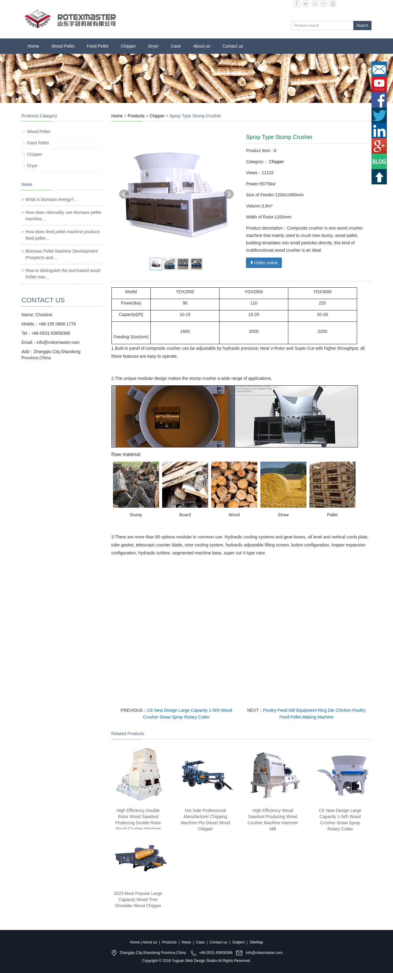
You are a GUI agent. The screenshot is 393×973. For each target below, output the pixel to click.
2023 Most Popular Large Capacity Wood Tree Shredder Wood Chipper (138, 899)
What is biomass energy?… (51, 199)
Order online (264, 262)
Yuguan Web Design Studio (194, 961)
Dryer (153, 46)
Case (176, 46)
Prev (124, 194)
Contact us (233, 46)
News (186, 942)
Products (136, 115)
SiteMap (256, 942)
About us (201, 46)
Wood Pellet (62, 46)
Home (33, 46)
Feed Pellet (98, 46)
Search (362, 25)
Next (229, 194)
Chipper (128, 46)
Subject (238, 942)
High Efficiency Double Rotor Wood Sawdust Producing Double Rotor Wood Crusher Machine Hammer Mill (138, 822)
